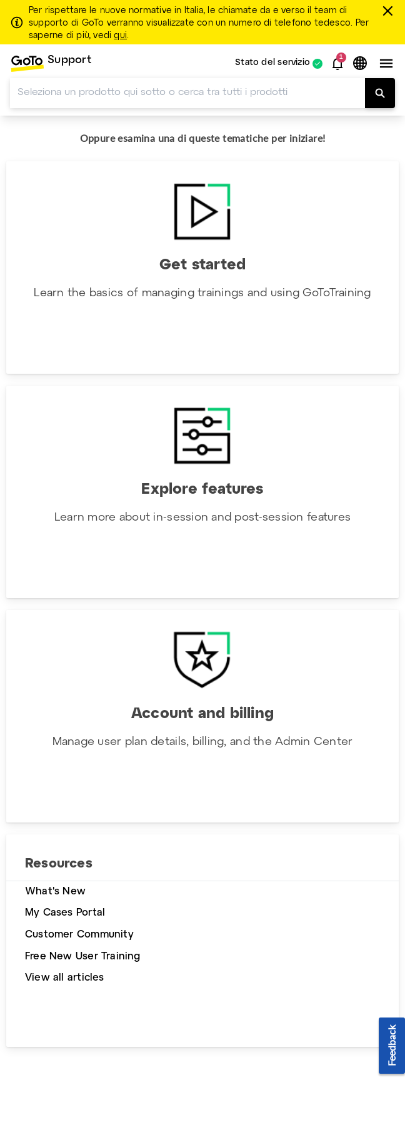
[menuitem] (50, 63)
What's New (55, 891)
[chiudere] (389, 10)
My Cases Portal (65, 913)
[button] (337, 63)
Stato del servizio (272, 63)
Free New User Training (83, 956)
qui (120, 35)
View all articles (64, 977)
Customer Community (79, 934)
